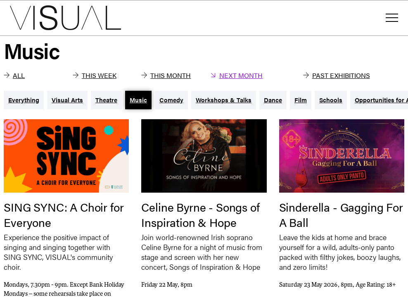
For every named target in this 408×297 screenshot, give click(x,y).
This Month (166, 75)
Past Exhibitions (336, 75)
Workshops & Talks (223, 99)
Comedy (171, 99)
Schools (330, 99)
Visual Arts (67, 99)
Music (138, 99)
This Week (94, 75)
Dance (273, 99)
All (14, 75)
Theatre (106, 99)
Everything (23, 99)
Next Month (236, 75)
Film (300, 99)
